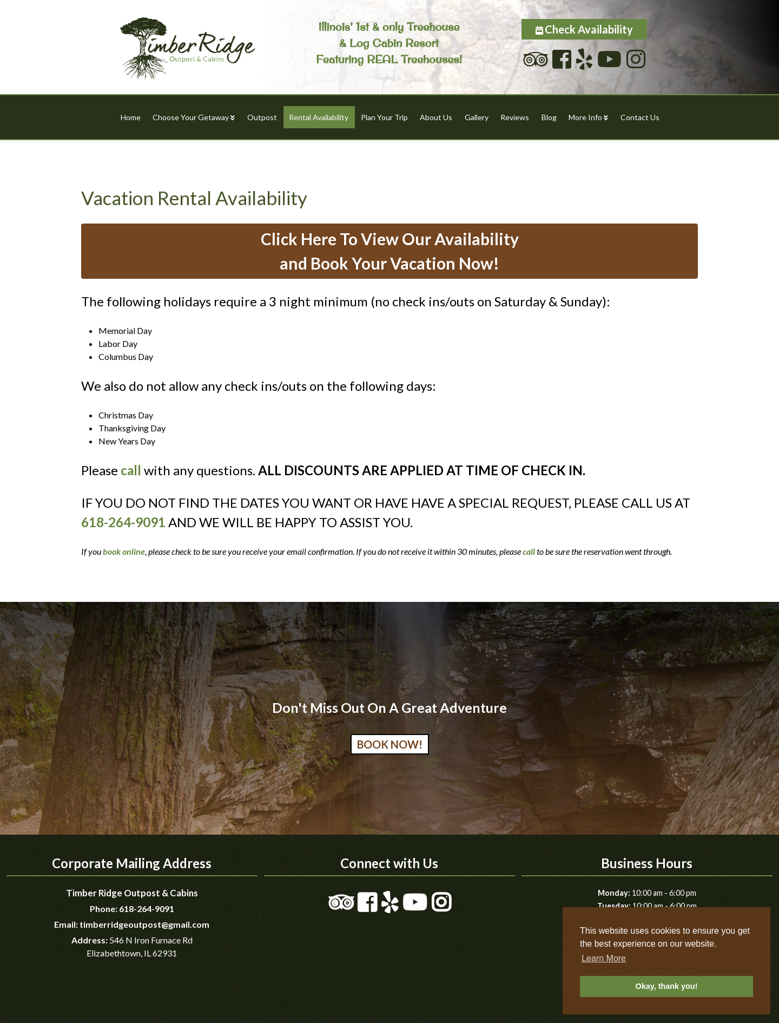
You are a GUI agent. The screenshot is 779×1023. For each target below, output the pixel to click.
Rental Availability (318, 117)
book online (124, 551)
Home (131, 117)
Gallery (476, 117)
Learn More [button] (604, 958)
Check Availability (589, 29)
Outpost (262, 117)
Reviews (514, 117)
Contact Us (639, 117)
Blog (549, 117)
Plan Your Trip (384, 117)
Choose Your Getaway (191, 117)
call (131, 470)
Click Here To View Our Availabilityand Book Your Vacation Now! (390, 251)
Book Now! (389, 744)
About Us (436, 117)
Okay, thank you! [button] (667, 986)
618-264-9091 (123, 522)
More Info (585, 117)
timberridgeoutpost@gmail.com (144, 924)
